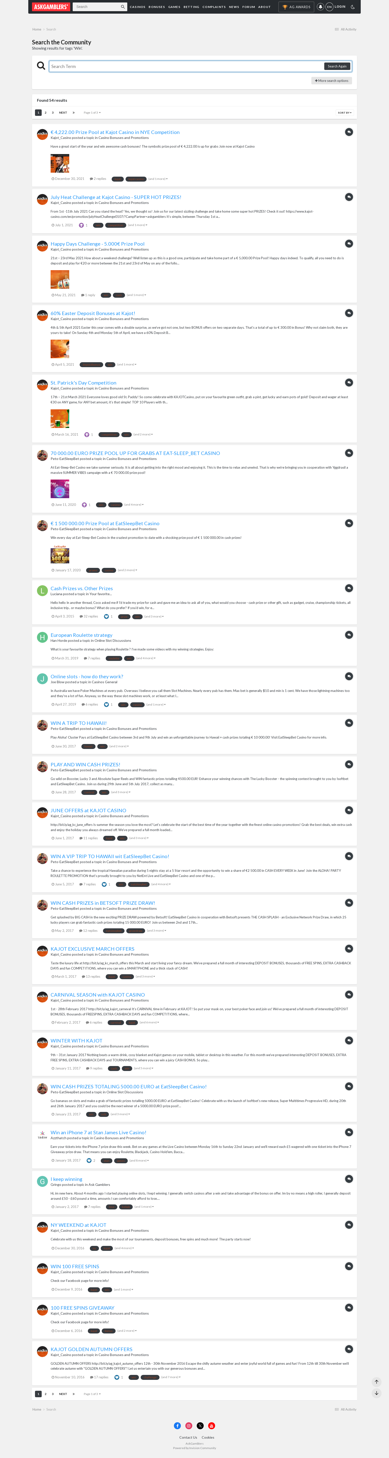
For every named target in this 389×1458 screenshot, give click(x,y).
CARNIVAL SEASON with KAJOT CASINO (98, 996)
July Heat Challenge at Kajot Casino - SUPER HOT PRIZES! (116, 198)
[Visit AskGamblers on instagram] (188, 1428)
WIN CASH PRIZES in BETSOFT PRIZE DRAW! (103, 904)
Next (63, 114)
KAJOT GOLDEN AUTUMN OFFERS (91, 1350)
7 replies (92, 659)
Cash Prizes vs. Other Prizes (82, 590)
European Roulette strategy (81, 636)
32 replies (89, 618)
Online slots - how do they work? (87, 678)
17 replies (99, 1378)
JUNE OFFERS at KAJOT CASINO (88, 812)
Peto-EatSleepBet (65, 460)
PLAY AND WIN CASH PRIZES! (85, 766)
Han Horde (59, 642)
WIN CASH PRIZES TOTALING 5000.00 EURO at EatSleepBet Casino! (129, 1088)
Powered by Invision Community (194, 1451)
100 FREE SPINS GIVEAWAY (82, 1309)
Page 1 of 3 (92, 114)
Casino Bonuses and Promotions (123, 139)
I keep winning (66, 1180)
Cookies (208, 1440)
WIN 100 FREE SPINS (75, 1268)
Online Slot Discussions (113, 642)
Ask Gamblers (99, 1186)
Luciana (56, 595)
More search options (331, 82)
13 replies (91, 978)
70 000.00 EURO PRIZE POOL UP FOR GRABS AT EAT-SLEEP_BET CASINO (135, 454)
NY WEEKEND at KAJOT (78, 1226)
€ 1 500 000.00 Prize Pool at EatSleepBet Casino (105, 525)
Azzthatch (58, 1139)
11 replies (88, 839)
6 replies (90, 706)
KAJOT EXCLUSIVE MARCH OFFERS (92, 950)
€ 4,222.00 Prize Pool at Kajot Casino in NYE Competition (115, 133)
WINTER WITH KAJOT (76, 1042)
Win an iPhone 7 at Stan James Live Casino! (98, 1134)
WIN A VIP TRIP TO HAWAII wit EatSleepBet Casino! (110, 858)
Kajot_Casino (61, 139)
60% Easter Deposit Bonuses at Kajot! (93, 315)
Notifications (320, 7)
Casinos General (104, 683)
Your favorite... (101, 595)
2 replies (98, 180)
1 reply (88, 296)
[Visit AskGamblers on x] (200, 1428)
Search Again (337, 68)
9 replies (94, 1069)
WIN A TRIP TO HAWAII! (79, 724)
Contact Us (188, 1440)
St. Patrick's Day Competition (83, 384)
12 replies (88, 932)
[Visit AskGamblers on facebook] (177, 1428)
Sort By (345, 114)
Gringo (56, 1186)
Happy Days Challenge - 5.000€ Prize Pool (98, 245)
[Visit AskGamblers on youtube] (211, 1428)
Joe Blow (58, 683)
